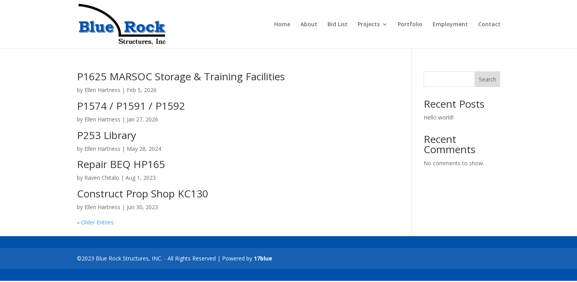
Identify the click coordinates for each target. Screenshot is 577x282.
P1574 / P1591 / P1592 (131, 106)
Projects (369, 25)
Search (487, 79)
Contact (489, 25)
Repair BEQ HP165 (121, 164)
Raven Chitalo (101, 177)
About (308, 25)
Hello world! (438, 117)
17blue (263, 258)
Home (282, 25)
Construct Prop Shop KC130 (142, 193)
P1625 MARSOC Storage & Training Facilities (181, 76)
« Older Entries (95, 222)
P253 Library (106, 135)
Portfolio (410, 25)
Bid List (338, 25)
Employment (450, 25)
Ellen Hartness (102, 90)
